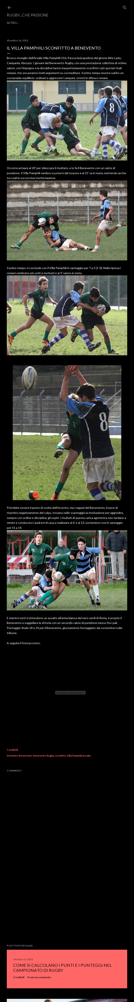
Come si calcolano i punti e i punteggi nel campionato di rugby (62, 968)
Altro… (13, 22)
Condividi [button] (12, 749)
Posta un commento (39, 977)
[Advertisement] (67, 907)
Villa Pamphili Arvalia (79, 755)
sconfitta (60, 755)
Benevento (25, 755)
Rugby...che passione (28, 15)
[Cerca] (124, 7)
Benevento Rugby (43, 755)
